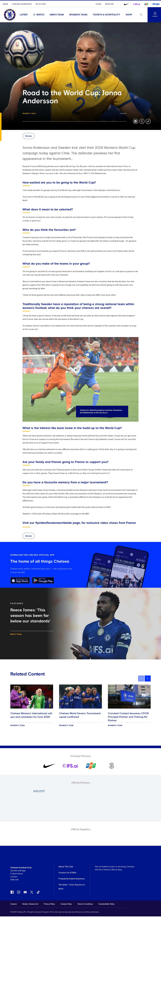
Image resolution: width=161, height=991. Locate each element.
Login (98, 4)
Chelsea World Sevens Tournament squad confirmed (80, 715)
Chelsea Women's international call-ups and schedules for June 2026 (31, 715)
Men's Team (57, 15)
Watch (38, 14)
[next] (148, 678)
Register (109, 4)
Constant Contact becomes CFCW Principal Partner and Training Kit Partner (128, 717)
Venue (5, 4)
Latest (24, 15)
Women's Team (78, 15)
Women (28, 136)
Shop (129, 15)
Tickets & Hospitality (106, 15)
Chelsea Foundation (22, 4)
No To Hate (41, 4)
